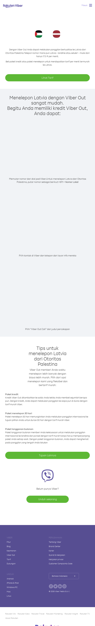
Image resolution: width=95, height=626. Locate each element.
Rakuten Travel (37, 614)
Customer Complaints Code (60, 563)
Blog (9, 546)
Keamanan (11, 550)
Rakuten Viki (10, 614)
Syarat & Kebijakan (57, 555)
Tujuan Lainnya (47, 455)
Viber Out (11, 555)
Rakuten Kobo (24, 614)
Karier (51, 550)
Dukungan (11, 563)
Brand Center (54, 546)
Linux (9, 596)
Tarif (9, 559)
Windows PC (12, 587)
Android (10, 578)
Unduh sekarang (47, 499)
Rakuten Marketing (54, 614)
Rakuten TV (85, 614)
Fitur (9, 542)
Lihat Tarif (47, 77)
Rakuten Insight (71, 614)
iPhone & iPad (13, 583)
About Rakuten (11, 618)
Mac (9, 591)
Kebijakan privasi (56, 559)
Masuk (85, 5)
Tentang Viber (55, 542)
